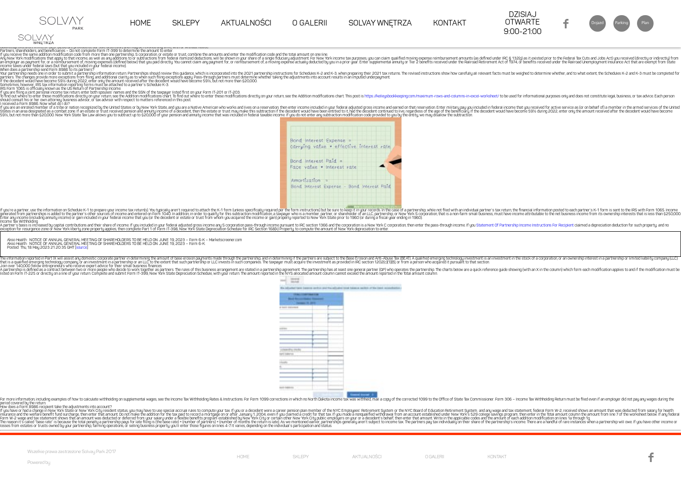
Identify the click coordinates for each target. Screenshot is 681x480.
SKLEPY (186, 23)
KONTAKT (449, 23)
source (81, 248)
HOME (140, 23)
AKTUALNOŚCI (246, 23)
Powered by (38, 463)
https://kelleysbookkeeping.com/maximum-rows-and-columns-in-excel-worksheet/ (432, 96)
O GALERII (309, 23)
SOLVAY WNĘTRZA (380, 23)
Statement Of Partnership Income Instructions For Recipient (525, 225)
